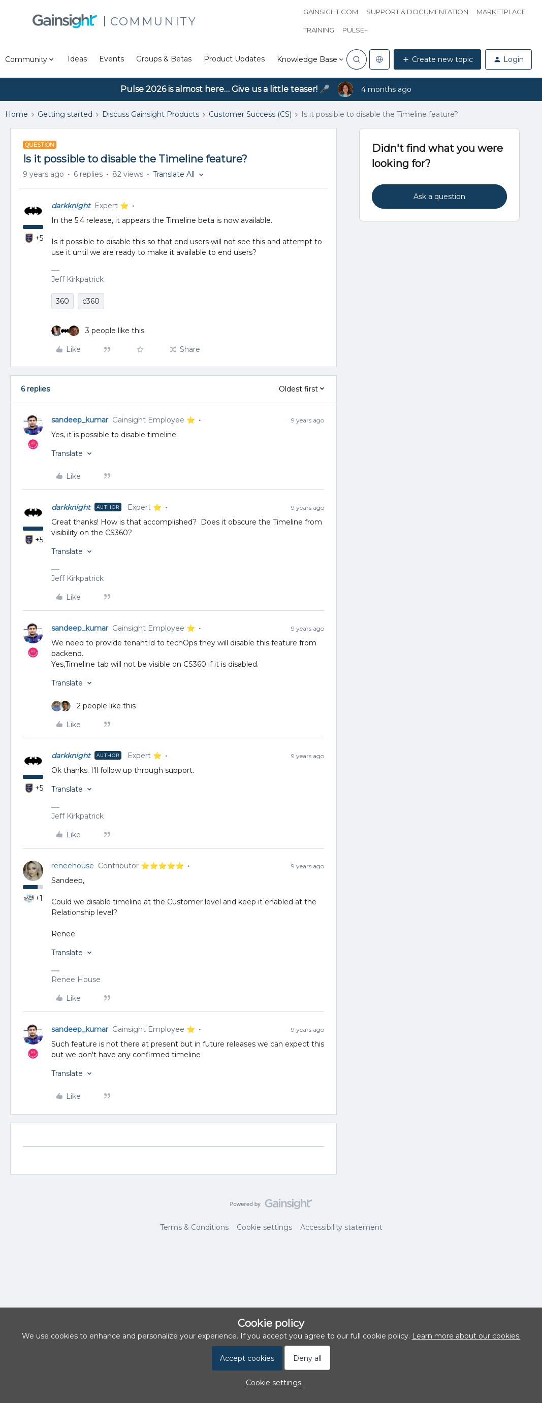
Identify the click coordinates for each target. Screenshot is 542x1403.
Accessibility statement (341, 1227)
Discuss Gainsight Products (150, 114)
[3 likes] (97, 330)
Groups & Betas (164, 58)
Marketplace (501, 12)
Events (111, 58)
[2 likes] (93, 706)
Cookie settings (264, 1227)
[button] (437, 59)
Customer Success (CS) (250, 114)
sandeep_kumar (79, 420)
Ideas (77, 58)
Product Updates (234, 58)
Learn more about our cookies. (466, 1336)
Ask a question (439, 196)
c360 (91, 301)
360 (62, 301)
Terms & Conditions (194, 1227)
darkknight (70, 205)
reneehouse (72, 865)
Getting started (65, 114)
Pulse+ (355, 30)
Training (318, 30)
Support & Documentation (417, 12)
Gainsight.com (330, 12)
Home (16, 114)
